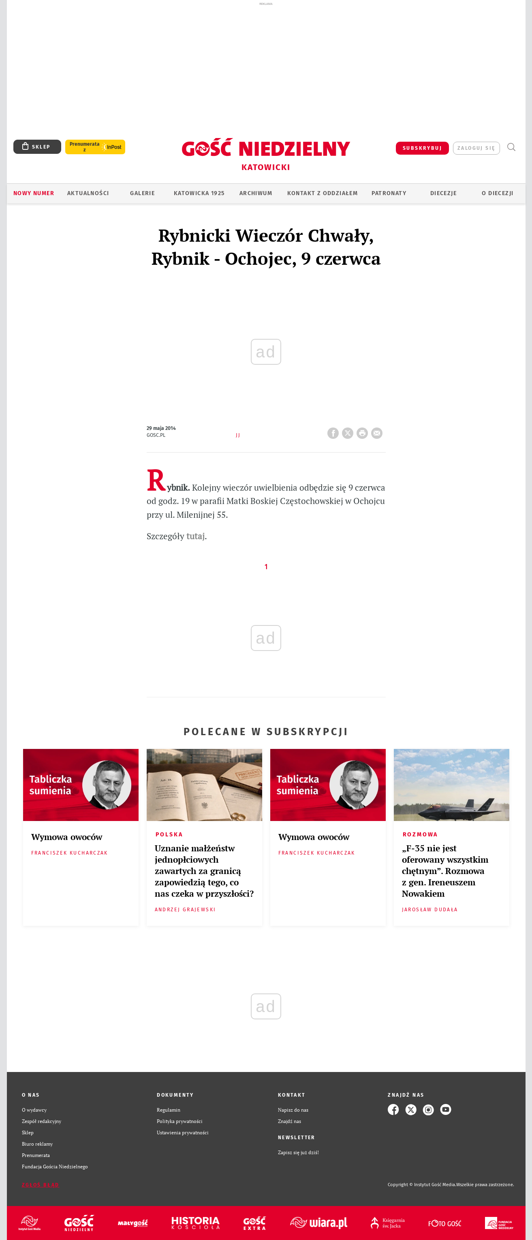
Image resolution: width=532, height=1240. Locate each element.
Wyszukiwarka (511, 147)
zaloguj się (476, 148)
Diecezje (443, 193)
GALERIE (142, 193)
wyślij (378, 431)
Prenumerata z (85, 147)
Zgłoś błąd (41, 1185)
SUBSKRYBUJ (422, 148)
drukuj (364, 431)
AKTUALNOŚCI (88, 193)
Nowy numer (33, 193)
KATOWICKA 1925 (199, 193)
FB (334, 431)
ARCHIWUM (255, 193)
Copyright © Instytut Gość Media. (422, 1184)
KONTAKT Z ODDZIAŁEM (322, 193)
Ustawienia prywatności (183, 1132)
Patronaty (389, 193)
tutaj (195, 536)
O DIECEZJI (497, 193)
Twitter (349, 431)
